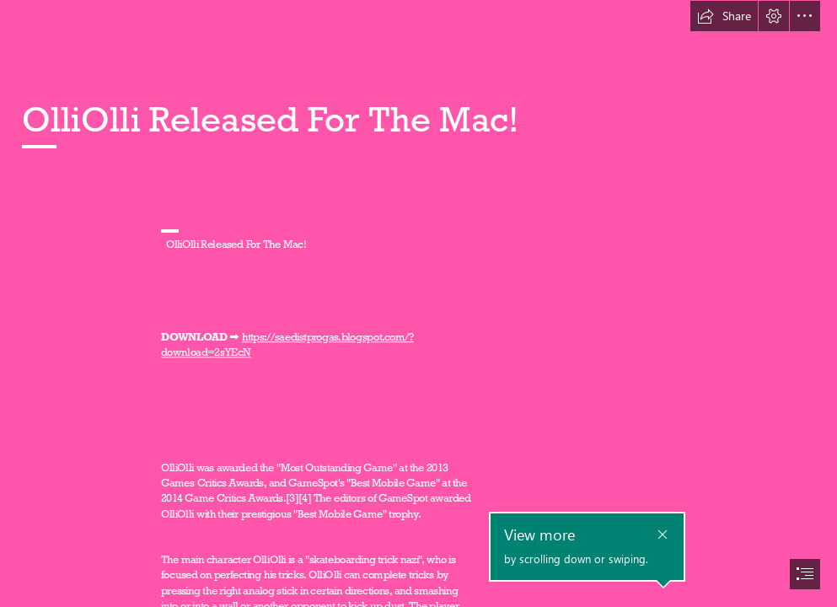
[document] (418, 303)
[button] (724, 16)
